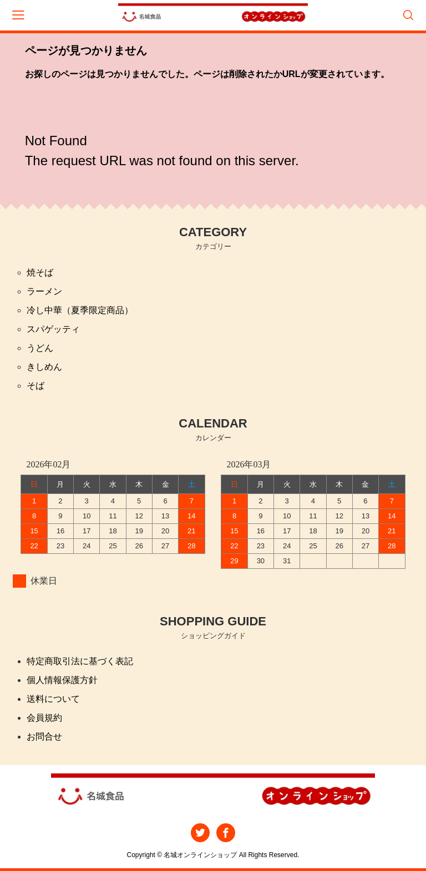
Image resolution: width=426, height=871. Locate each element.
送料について (53, 699)
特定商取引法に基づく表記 (80, 661)
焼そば (40, 272)
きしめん (44, 366)
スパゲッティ (53, 329)
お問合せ (44, 736)
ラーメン (44, 291)
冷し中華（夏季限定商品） (80, 310)
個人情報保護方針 (62, 680)
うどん (40, 348)
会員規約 (44, 717)
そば (35, 385)
